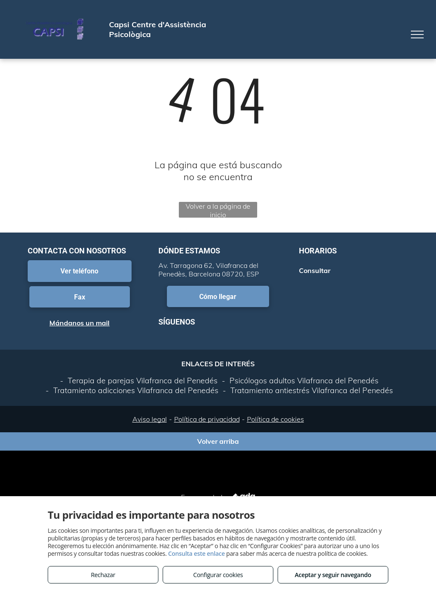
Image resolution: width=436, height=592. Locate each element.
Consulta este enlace (196, 553)
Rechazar (103, 575)
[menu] (417, 34)
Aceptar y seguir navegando (333, 575)
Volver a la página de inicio (218, 210)
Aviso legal (149, 419)
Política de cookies (275, 419)
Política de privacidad (207, 419)
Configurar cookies (218, 575)
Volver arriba (218, 441)
